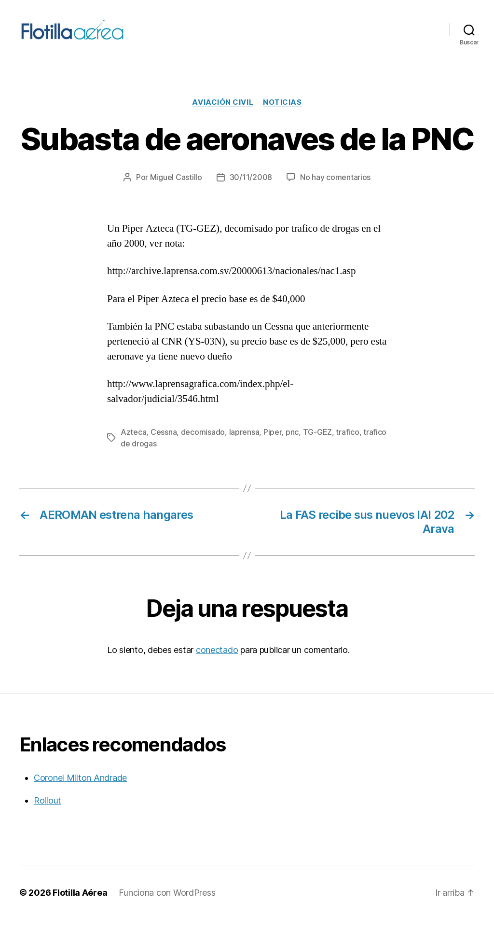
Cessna (164, 442)
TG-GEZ (317, 442)
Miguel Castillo (176, 188)
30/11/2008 (251, 188)
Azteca (133, 442)
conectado (217, 660)
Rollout (47, 810)
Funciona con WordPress (167, 903)
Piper (272, 442)
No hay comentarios (335, 188)
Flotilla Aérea (80, 903)
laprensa (244, 442)
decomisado (203, 442)
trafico (347, 442)
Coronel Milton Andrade (80, 788)
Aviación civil (222, 112)
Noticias (282, 112)
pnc (292, 442)
